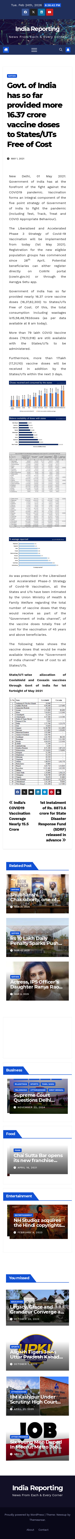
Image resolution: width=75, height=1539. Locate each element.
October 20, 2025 (26, 1319)
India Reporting (37, 29)
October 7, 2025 (25, 1364)
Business (17, 1089)
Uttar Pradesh (19, 1437)
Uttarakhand (18, 1392)
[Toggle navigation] (34, 49)
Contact (43, 1529)
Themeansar (37, 1519)
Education (17, 1302)
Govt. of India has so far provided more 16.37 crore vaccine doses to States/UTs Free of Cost (34, 115)
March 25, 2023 (26, 1229)
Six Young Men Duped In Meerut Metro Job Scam (36, 1447)
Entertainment (21, 1212)
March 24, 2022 (26, 1169)
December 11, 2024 (28, 1106)
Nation (12, 76)
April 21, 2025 (24, 1409)
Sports (15, 1347)
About (30, 1529)
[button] (60, 50)
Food (15, 1152)
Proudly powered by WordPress (25, 1514)
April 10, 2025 (24, 1454)
